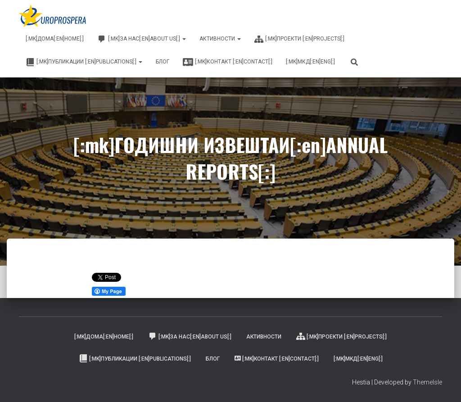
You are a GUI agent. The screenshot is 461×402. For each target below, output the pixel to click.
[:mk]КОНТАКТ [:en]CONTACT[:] (227, 62)
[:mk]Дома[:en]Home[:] (55, 39)
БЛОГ (162, 62)
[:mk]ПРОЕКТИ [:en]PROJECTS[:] (299, 39)
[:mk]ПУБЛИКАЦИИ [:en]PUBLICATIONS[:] (84, 62)
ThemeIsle (427, 382)
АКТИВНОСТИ (220, 39)
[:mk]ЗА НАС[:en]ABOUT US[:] (141, 39)
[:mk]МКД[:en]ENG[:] (310, 62)
